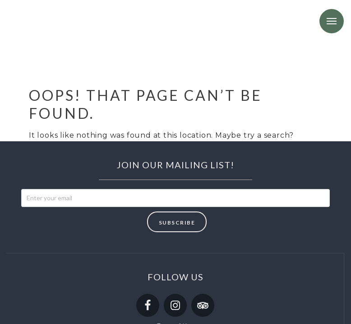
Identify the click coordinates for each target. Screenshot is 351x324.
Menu (331, 21)
